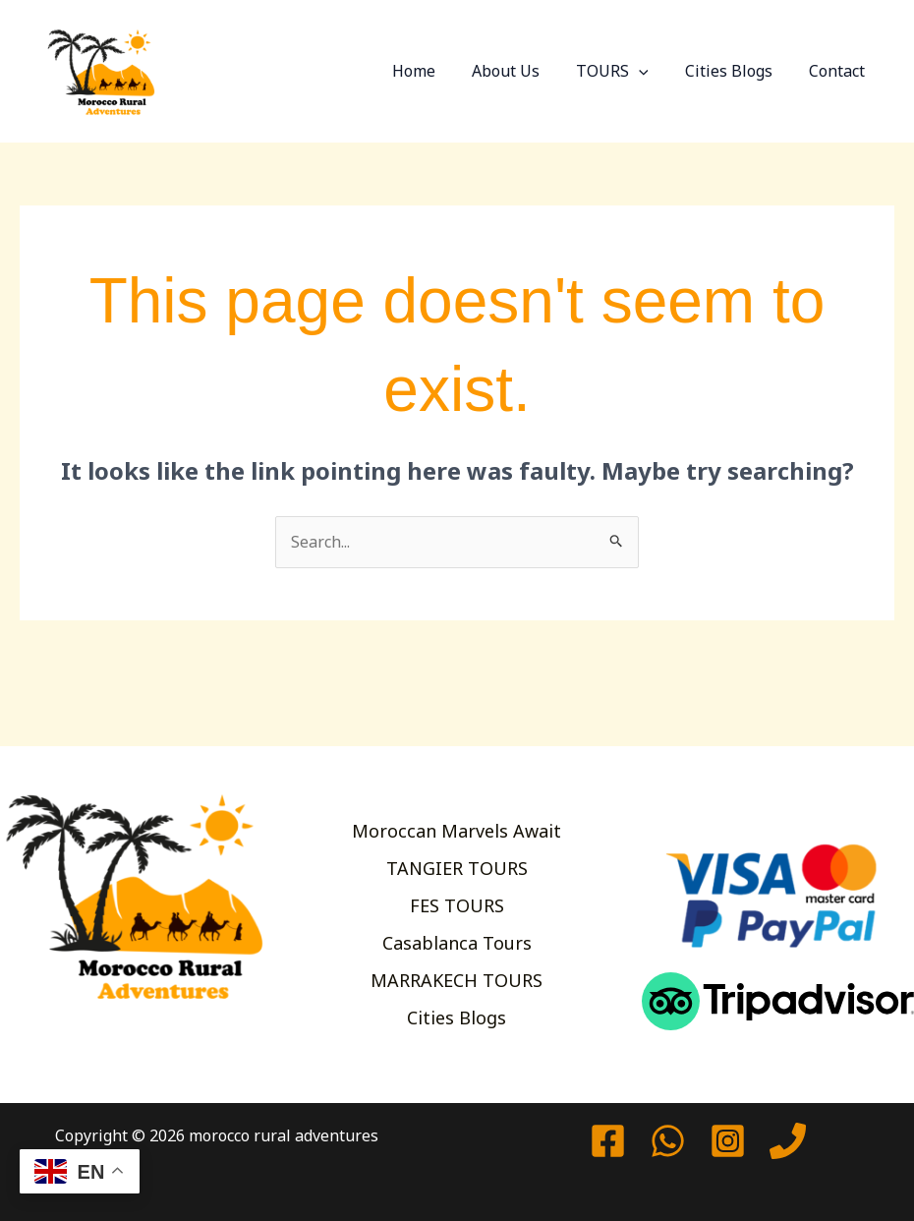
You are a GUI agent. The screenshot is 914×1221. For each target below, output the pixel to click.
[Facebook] (608, 1141)
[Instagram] (728, 1141)
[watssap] (668, 1141)
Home (436, 71)
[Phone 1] (788, 1141)
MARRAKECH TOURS (457, 982)
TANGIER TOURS (457, 866)
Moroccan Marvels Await (456, 828)
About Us (523, 71)
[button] (651, 71)
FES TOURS (457, 904)
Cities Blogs (736, 71)
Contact (840, 71)
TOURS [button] (625, 71)
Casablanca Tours (457, 944)
